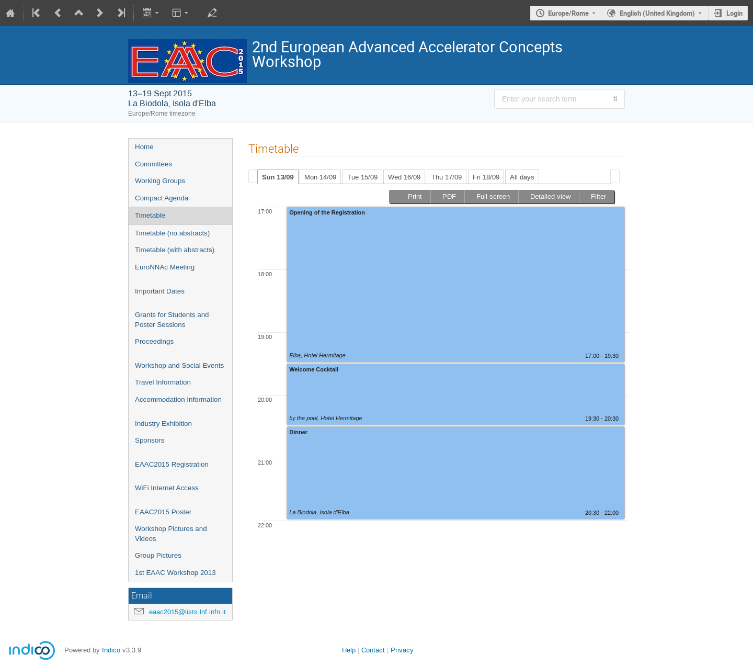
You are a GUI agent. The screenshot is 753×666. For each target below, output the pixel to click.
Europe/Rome (568, 13)
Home (144, 147)
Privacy (402, 650)
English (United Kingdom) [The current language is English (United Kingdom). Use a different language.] (657, 13)
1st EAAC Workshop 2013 (175, 573)
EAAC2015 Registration (172, 464)
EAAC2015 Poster (163, 512)
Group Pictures (158, 555)
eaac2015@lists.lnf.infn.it (187, 611)
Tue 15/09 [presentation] (362, 177)
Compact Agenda (161, 198)
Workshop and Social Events (179, 365)
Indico (111, 650)
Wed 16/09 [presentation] (404, 177)
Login (734, 13)
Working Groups (160, 181)
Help (349, 650)
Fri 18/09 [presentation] (486, 177)
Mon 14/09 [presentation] (320, 177)
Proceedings (154, 341)
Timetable (150, 215)
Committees (153, 164)
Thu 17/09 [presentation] (446, 177)
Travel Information (163, 382)
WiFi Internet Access (166, 488)
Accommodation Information (178, 399)
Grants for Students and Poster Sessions (172, 320)
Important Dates (160, 291)
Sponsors (149, 440)
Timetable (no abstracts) (172, 233)
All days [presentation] (522, 177)
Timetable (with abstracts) (174, 250)
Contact (373, 650)
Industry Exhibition (163, 423)
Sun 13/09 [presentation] (278, 177)
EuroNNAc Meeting (165, 267)
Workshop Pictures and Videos (171, 534)
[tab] (278, 177)
